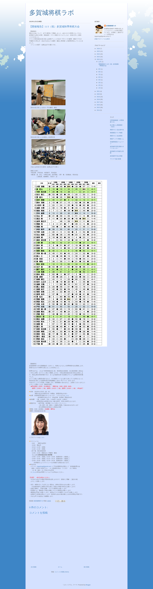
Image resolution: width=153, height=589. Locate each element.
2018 (98, 99)
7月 (99, 74)
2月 (99, 85)
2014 (98, 110)
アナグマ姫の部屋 (115, 159)
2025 (98, 51)
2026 (98, 48)
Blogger (88, 585)
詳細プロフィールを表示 (102, 39)
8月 (99, 72)
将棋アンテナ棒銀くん (117, 139)
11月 (100, 61)
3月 (99, 82)
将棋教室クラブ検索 (116, 132)
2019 (98, 96)
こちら (67, 395)
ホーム (60, 567)
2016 (98, 105)
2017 (98, 102)
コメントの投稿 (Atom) (62, 572)
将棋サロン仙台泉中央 (117, 130)
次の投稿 (33, 567)
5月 (99, 80)
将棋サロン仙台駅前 (116, 136)
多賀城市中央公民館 (116, 156)
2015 (98, 107)
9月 (99, 69)
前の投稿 (86, 567)
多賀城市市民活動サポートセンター (117, 147)
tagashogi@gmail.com (44, 466)
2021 (98, 91)
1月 (99, 88)
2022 (98, 59)
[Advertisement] (60, 62)
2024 (98, 54)
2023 (98, 56)
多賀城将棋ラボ (51, 12)
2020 (98, 94)
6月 (99, 77)
